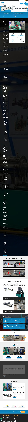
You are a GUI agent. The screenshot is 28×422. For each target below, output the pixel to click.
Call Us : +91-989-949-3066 (16, 411)
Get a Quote (23, 411)
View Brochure (27, 10)
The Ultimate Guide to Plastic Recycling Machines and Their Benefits (19, 393)
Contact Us (15, 420)
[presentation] (3, 337)
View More (5, 255)
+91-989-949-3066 (4, 0)
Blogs (15, 419)
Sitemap (15, 421)
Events (15, 418)
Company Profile (16, 417)
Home (15, 416)
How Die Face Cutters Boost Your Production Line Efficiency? (17, 384)
